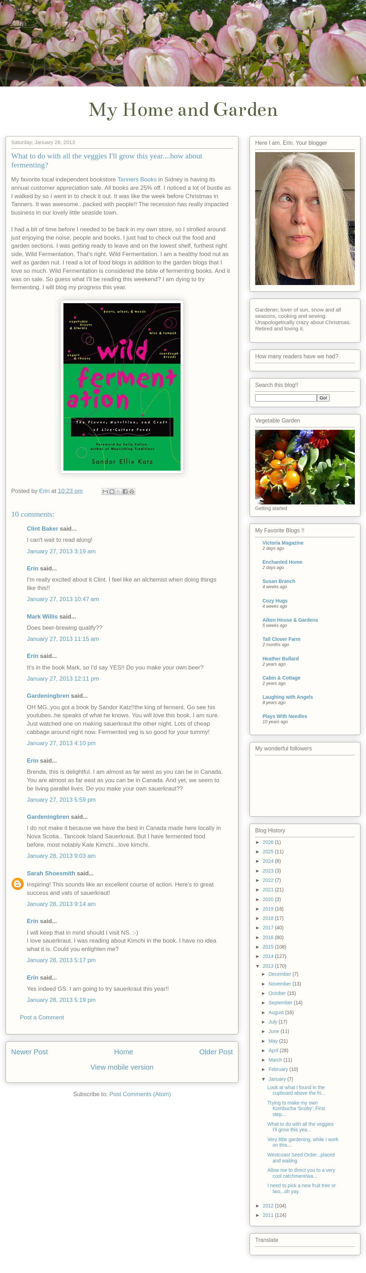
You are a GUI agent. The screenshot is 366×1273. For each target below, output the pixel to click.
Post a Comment (42, 1017)
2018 (269, 918)
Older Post (216, 1052)
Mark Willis (42, 616)
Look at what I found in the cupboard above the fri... (296, 1090)
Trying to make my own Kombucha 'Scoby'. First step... (296, 1108)
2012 (269, 1205)
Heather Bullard (280, 658)
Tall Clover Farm (281, 639)
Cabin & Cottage (281, 678)
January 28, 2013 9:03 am (61, 856)
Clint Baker (42, 528)
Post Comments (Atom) (140, 1094)
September (280, 1002)
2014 (269, 956)
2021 (269, 889)
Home (123, 1052)
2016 (269, 937)
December (280, 974)
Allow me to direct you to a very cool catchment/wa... (301, 1173)
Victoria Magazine (283, 543)
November (280, 984)
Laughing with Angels (287, 697)
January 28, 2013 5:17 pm (61, 960)
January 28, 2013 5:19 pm (61, 1000)
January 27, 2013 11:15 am (63, 639)
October (277, 993)
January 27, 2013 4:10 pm (61, 743)
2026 (269, 842)
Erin (32, 568)
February (278, 1069)
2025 (269, 851)
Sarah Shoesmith (51, 873)
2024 (269, 861)
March (275, 1060)
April (274, 1050)
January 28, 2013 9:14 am (61, 904)
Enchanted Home (282, 562)
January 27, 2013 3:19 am (61, 551)
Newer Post (29, 1052)
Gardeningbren (48, 695)
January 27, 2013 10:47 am (63, 599)
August (276, 1012)
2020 (269, 899)
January (277, 1079)
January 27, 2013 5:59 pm (61, 799)
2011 (269, 1215)
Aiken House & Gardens (290, 620)
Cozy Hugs (275, 601)
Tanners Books (137, 179)
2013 (269, 966)
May (273, 1041)
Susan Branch (278, 581)
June (274, 1031)
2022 (269, 880)
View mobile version (122, 1067)
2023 (269, 871)
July (273, 1022)
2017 (269, 927)
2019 (269, 909)
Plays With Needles (284, 716)
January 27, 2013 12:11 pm (63, 678)
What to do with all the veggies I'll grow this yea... (300, 1127)
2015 (269, 947)
